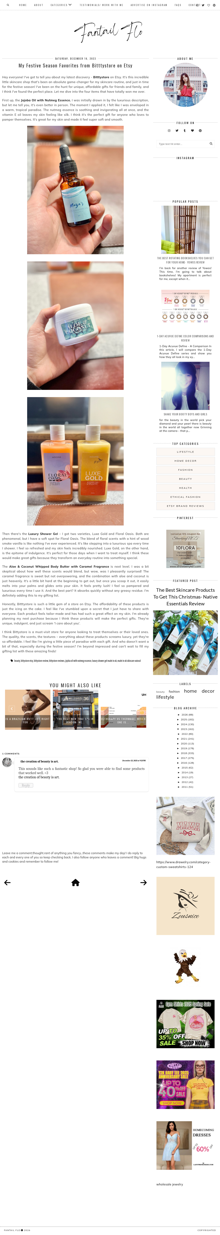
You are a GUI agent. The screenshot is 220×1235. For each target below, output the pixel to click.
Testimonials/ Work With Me (101, 5)
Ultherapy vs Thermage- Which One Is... (123, 720)
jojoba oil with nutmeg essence (78, 660)
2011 (185, 786)
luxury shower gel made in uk (104, 660)
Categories (59, 5)
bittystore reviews (56, 660)
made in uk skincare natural (129, 660)
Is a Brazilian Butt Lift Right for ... (28, 720)
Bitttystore (101, 77)
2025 (184, 719)
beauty (17, 660)
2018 (184, 753)
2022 (185, 733)
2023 (184, 729)
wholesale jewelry (169, 1184)
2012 (185, 782)
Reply (26, 785)
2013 (185, 777)
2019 (184, 748)
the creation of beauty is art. (40, 761)
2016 (184, 762)
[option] (27, 710)
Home (23, 5)
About (38, 5)
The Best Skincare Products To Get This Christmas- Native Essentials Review (185, 596)
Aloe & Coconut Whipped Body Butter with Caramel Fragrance (59, 566)
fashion (185, 469)
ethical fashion (186, 496)
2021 (184, 738)
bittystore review (41, 660)
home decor (186, 460)
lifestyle (185, 451)
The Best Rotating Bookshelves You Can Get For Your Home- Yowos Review (185, 260)
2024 (184, 724)
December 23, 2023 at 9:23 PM (134, 761)
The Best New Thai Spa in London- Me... (75, 720)
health (185, 487)
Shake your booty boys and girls (185, 414)
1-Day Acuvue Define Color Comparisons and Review (185, 338)
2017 (184, 757)
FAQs (178, 5)
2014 (185, 772)
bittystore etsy (27, 660)
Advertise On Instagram (149, 5)
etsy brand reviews (185, 505)
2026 (185, 714)
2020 (184, 743)
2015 (185, 767)
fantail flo (12, 1230)
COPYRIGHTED (207, 1230)
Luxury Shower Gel (43, 534)
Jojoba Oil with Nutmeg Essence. (46, 100)
